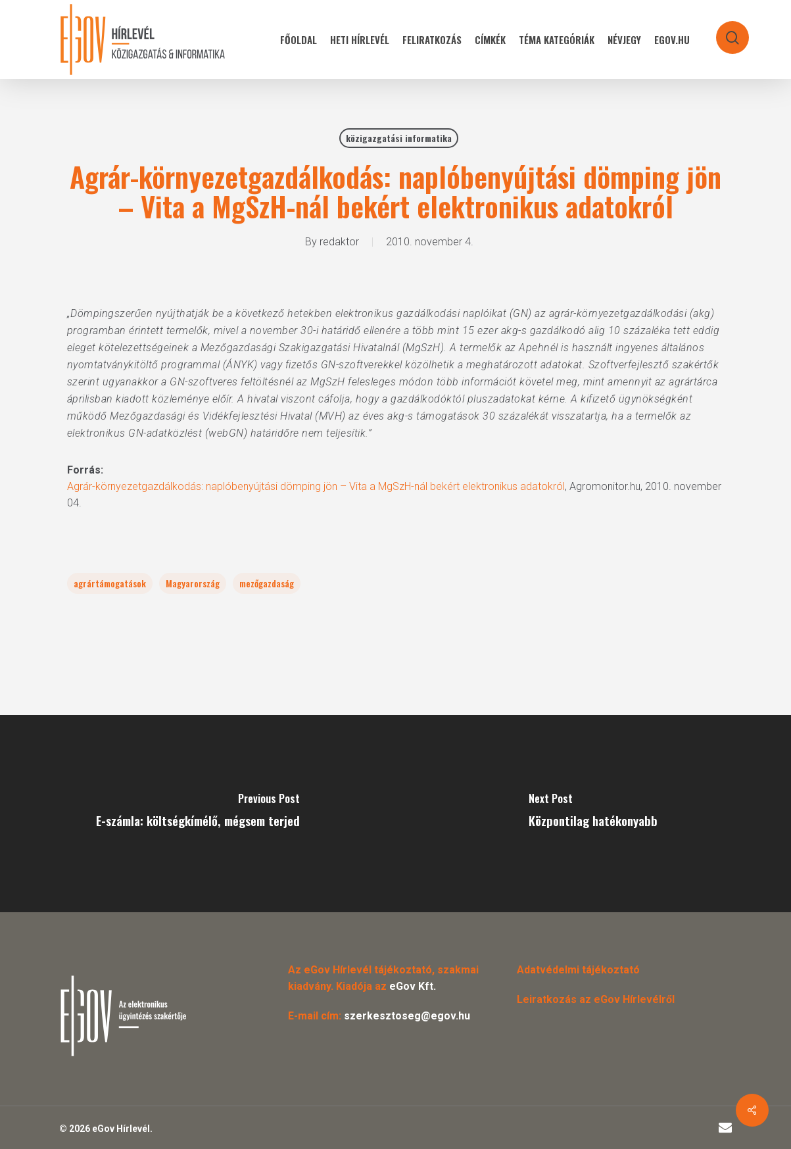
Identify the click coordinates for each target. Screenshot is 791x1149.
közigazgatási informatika (399, 138)
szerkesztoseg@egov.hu (407, 1016)
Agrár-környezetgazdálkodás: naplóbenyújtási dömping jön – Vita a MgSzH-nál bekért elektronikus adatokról (316, 486)
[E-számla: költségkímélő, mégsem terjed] (198, 813)
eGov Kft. (412, 986)
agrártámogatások (110, 583)
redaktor (339, 241)
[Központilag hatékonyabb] (594, 813)
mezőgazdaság (266, 583)
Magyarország (193, 583)
